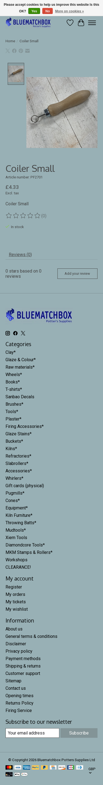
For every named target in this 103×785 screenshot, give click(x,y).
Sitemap (13, 680)
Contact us (15, 687)
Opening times (19, 694)
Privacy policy (18, 650)
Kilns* (11, 448)
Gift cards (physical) (24, 485)
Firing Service (18, 709)
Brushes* (14, 403)
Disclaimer (15, 643)
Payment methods (23, 657)
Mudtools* (15, 529)
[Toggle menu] (92, 22)
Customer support (22, 672)
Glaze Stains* (18, 433)
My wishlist (16, 608)
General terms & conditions (31, 635)
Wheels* (13, 374)
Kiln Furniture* (18, 514)
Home (10, 41)
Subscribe (79, 732)
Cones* (12, 500)
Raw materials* (20, 366)
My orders (15, 593)
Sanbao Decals (19, 396)
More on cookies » (69, 11)
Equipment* (16, 507)
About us (14, 628)
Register (13, 586)
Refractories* (18, 455)
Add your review (77, 273)
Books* (12, 381)
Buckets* (14, 440)
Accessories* (18, 470)
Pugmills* (14, 492)
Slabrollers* (16, 463)
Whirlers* (14, 477)
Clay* (10, 351)
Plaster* (13, 418)
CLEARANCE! (18, 566)
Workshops (16, 559)
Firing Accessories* (24, 425)
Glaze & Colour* (20, 359)
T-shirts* (13, 388)
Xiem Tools (16, 537)
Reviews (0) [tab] (20, 253)
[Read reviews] (23, 215)
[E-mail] (32, 732)
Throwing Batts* (20, 522)
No (47, 11)
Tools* (11, 411)
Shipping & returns (23, 665)
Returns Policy (19, 702)
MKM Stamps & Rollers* (28, 551)
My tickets (15, 601)
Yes (34, 11)
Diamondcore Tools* (25, 544)
